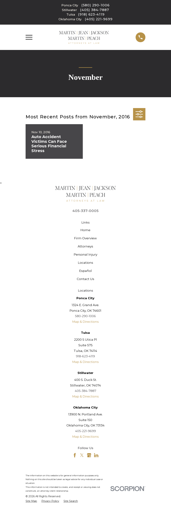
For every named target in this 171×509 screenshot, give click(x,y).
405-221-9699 (85, 431)
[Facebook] (75, 455)
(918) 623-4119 (91, 14)
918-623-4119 (85, 356)
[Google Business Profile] (89, 455)
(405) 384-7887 (94, 10)
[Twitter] (82, 455)
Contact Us (85, 279)
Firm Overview (85, 238)
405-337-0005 (85, 211)
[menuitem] (31, 501)
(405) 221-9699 (99, 19)
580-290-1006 (85, 316)
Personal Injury (85, 254)
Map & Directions (85, 321)
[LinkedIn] (96, 455)
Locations (85, 262)
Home (85, 230)
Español (85, 271)
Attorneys (85, 246)
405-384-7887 (85, 391)
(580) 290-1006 (95, 5)
